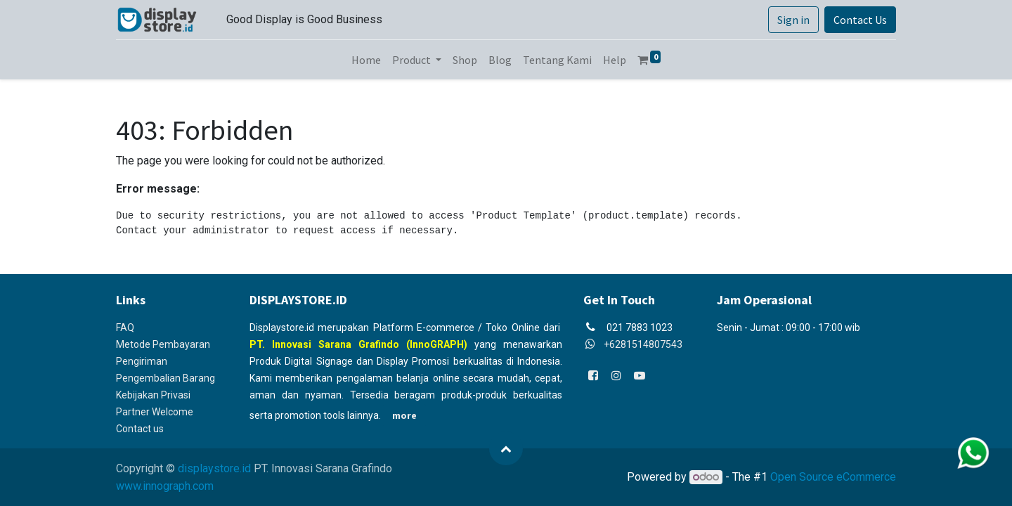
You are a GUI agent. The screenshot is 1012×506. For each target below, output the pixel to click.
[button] (506, 448)
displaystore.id (214, 468)
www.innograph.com (165, 486)
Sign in (793, 20)
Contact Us (860, 20)
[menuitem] (366, 60)
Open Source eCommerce (833, 477)
